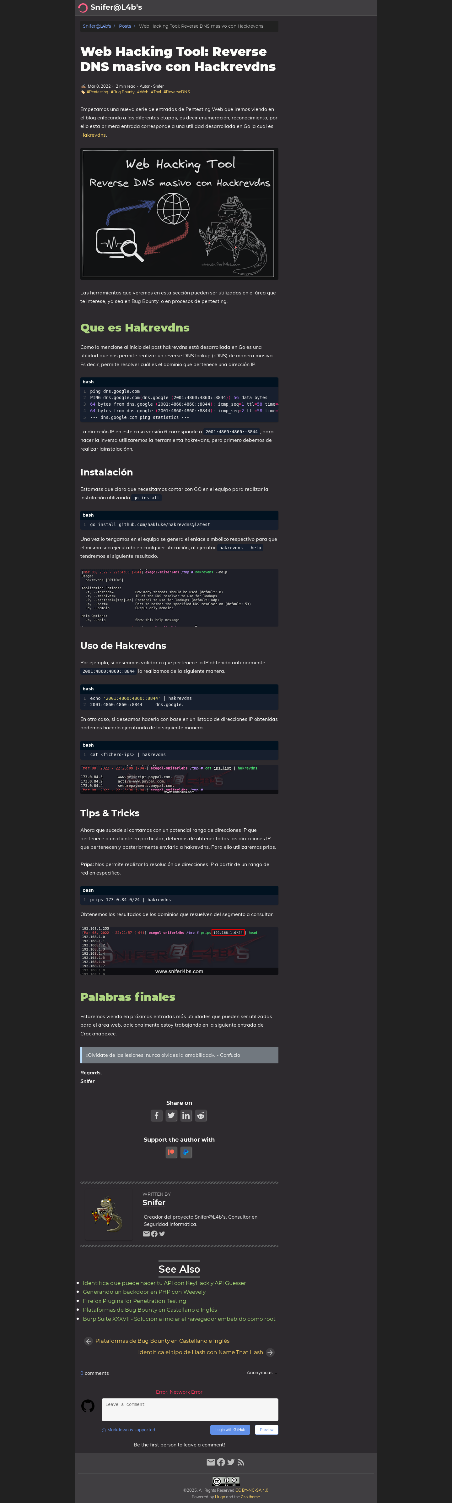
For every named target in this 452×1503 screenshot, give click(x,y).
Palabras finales (313, 44)
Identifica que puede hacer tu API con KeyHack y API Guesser (164, 1283)
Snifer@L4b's (97, 26)
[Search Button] (212, 7)
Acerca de (251, 7)
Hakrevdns (93, 135)
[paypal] (186, 1152)
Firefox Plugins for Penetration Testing (134, 1301)
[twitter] (162, 1235)
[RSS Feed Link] (241, 1465)
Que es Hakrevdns (315, 38)
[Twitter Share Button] (172, 1115)
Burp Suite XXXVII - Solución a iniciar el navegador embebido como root (179, 1319)
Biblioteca (361, 7)
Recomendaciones (318, 7)
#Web (142, 91)
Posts (125, 26)
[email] (146, 1235)
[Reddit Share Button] (201, 1115)
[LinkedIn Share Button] (186, 1115)
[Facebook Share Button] (157, 1115)
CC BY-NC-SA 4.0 (251, 1490)
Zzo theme (250, 1496)
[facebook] (154, 1235)
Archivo (279, 7)
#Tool (156, 91)
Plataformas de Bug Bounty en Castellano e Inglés (150, 1310)
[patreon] (172, 1152)
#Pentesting (97, 91)
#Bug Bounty (123, 91)
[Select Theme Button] (228, 7)
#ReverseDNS (177, 91)
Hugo (220, 1496)
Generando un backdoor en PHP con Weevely (144, 1292)
